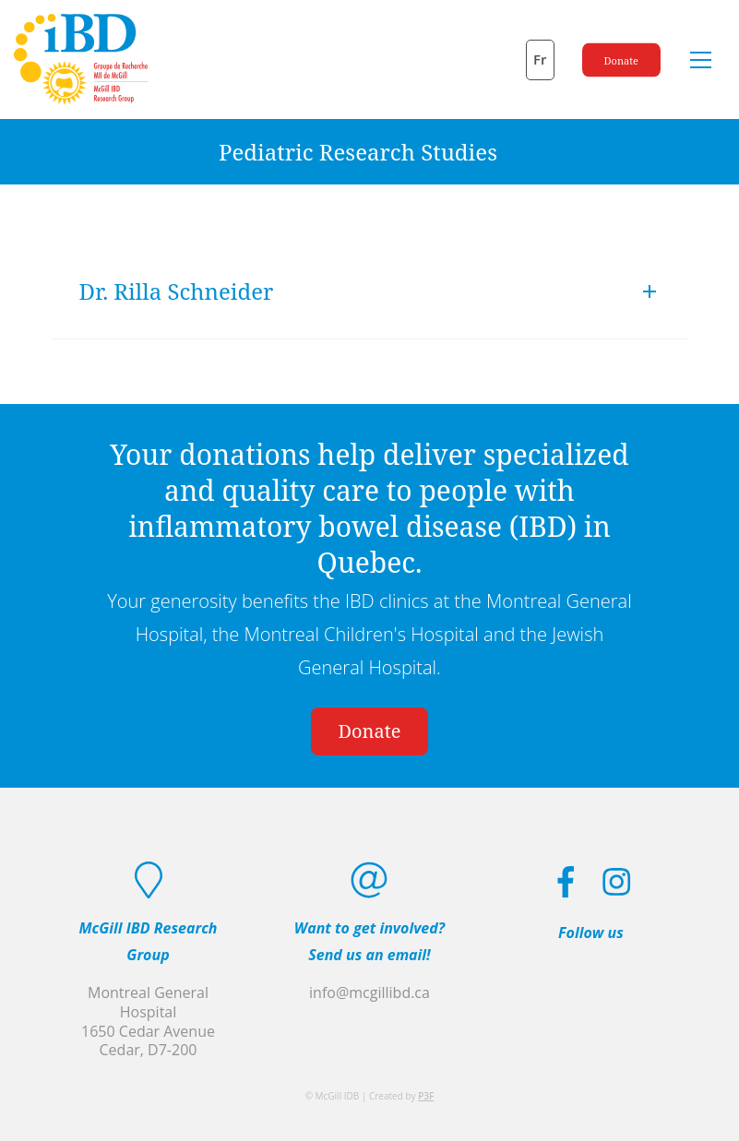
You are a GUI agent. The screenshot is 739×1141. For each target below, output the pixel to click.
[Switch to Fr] (540, 60)
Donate (621, 59)
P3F (426, 1095)
